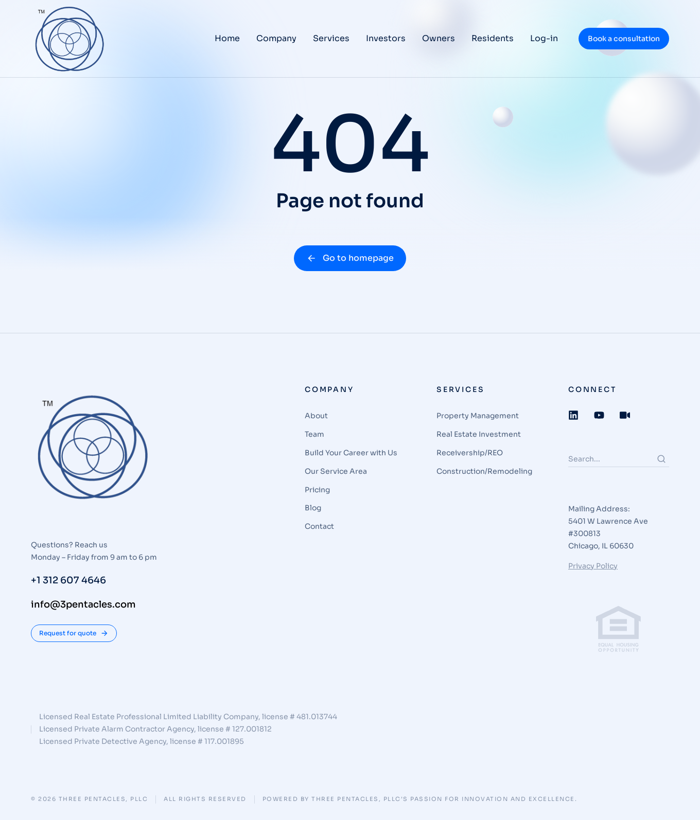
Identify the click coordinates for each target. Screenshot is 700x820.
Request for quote (74, 633)
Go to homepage (350, 258)
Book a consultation (624, 38)
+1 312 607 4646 (68, 580)
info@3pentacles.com (83, 604)
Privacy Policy (593, 566)
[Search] (661, 459)
